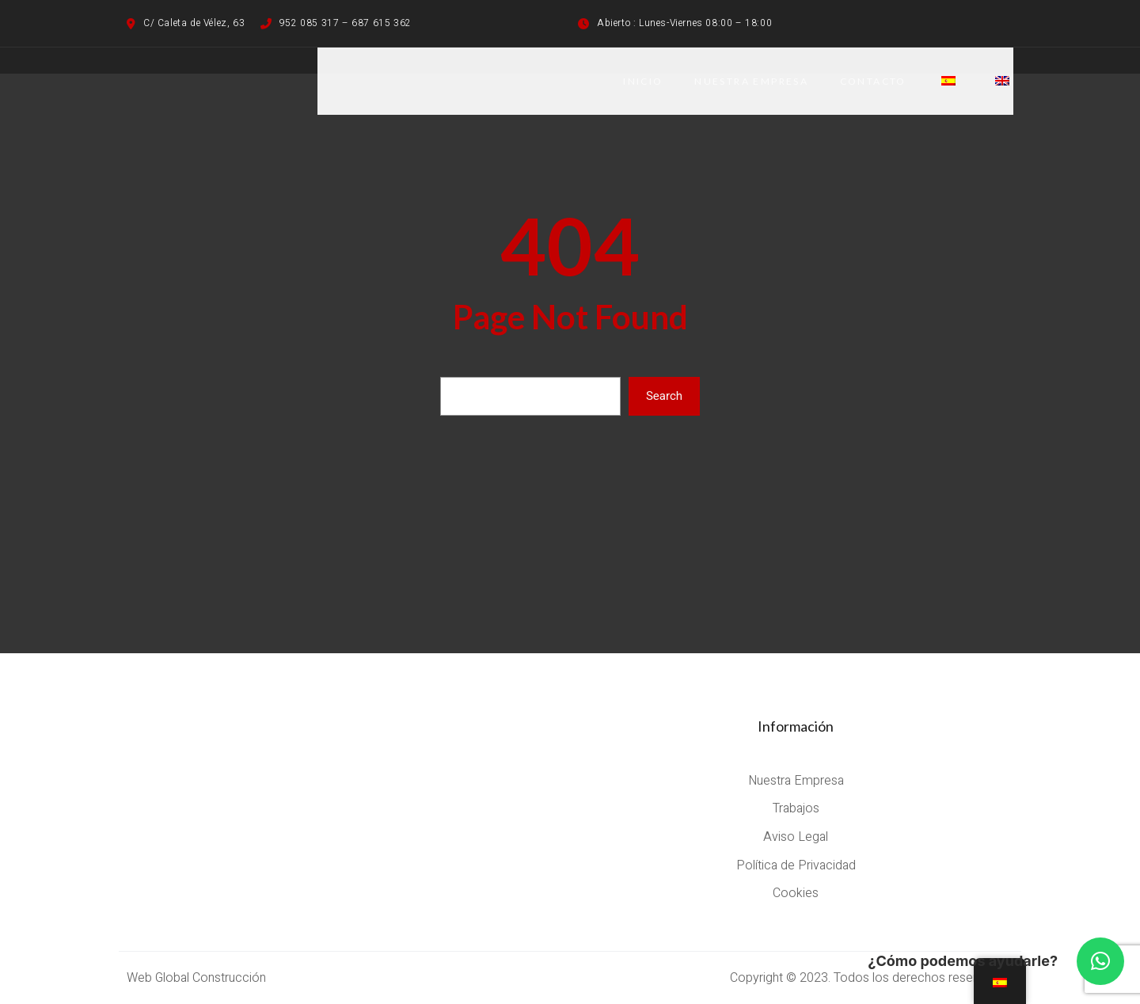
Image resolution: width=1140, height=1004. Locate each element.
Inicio (641, 81)
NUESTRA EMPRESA (751, 81)
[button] (1100, 961)
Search (664, 396)
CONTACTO (872, 81)
